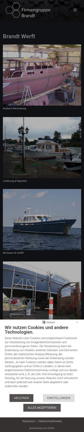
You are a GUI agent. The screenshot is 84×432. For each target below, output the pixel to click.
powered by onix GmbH (42, 428)
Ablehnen (21, 398)
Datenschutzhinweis (50, 421)
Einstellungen (58, 398)
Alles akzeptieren (42, 408)
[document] (42, 359)
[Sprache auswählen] (44, 322)
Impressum (28, 421)
